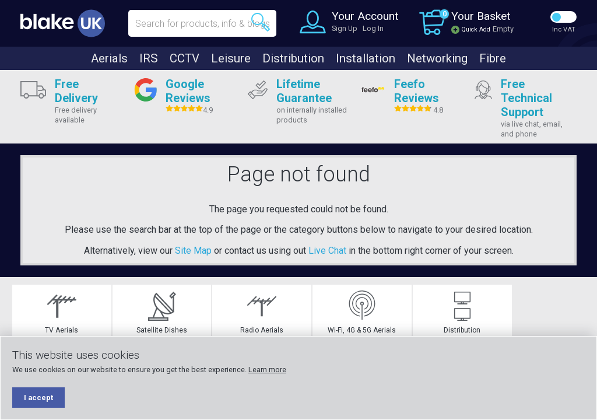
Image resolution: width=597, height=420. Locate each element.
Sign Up (344, 28)
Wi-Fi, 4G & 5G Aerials (346, 312)
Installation (365, 58)
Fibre (492, 58)
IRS (148, 58)
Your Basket (480, 16)
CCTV (184, 58)
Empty (503, 28)
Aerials (109, 58)
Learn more (267, 369)
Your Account (365, 16)
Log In (373, 28)
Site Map (193, 250)
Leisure (231, 58)
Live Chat (327, 250)
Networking (437, 58)
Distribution (293, 58)
